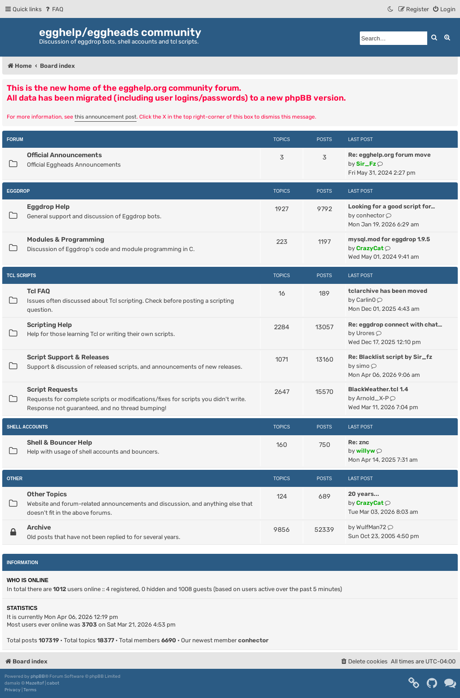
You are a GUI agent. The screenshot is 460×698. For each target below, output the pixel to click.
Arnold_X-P (372, 398)
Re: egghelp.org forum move (389, 154)
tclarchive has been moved (387, 290)
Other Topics (47, 494)
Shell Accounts (27, 426)
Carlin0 (366, 299)
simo (363, 365)
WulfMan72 (371, 527)
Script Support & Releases (68, 357)
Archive (39, 527)
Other (14, 478)
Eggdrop (18, 191)
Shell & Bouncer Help (59, 442)
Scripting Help (49, 325)
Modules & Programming (65, 239)
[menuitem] (53, 9)
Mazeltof (35, 683)
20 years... (363, 493)
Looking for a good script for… (391, 206)
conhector (370, 215)
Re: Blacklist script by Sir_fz (390, 356)
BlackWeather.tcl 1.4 (378, 389)
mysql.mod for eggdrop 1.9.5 (389, 239)
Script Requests (52, 389)
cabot (53, 683)
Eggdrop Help (48, 207)
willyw (365, 450)
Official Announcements (64, 155)
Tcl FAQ (38, 291)
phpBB (38, 676)
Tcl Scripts (21, 275)
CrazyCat (370, 248)
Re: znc (358, 442)
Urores (365, 333)
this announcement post (106, 117)
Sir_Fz (366, 163)
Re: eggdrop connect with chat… (395, 324)
